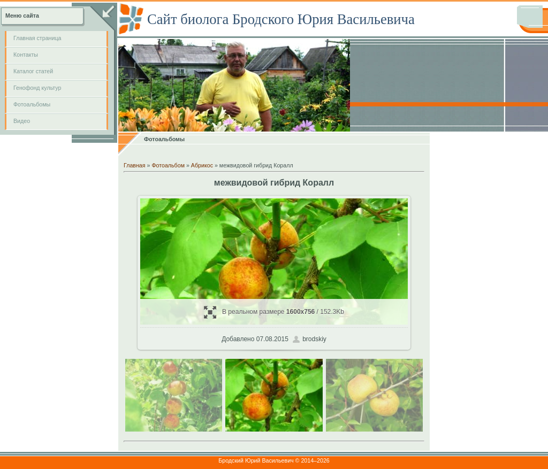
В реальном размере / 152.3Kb (274, 312)
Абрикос (202, 165)
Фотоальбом (168, 165)
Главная (135, 165)
